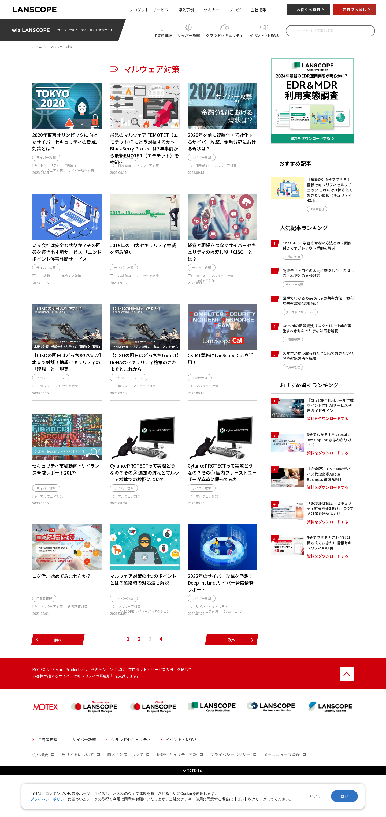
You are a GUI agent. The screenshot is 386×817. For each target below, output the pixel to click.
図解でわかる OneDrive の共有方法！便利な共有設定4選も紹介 (318, 300)
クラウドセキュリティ (224, 34)
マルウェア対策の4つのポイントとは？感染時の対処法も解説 (143, 614)
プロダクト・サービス (149, 9)
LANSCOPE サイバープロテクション (144, 648)
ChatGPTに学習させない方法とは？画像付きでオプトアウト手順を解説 (317, 245)
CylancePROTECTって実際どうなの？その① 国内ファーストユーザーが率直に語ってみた (222, 504)
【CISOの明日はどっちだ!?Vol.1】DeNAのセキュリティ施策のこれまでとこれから (144, 391)
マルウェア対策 (51, 187)
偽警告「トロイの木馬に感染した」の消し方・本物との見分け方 (318, 273)
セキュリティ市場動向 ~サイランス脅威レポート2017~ (65, 501)
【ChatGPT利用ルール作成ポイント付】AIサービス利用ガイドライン (330, 405)
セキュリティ (49, 182)
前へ (58, 682)
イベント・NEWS (264, 34)
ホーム (37, 46)
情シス (200, 300)
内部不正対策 (205, 304)
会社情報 (258, 9)
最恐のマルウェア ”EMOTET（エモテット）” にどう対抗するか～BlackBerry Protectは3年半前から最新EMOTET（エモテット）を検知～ (144, 148)
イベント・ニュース (50, 409)
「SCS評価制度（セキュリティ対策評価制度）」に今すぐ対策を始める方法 (330, 508)
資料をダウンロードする (327, 418)
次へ (231, 682)
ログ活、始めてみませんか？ (61, 610)
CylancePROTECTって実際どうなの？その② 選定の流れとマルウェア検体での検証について (144, 504)
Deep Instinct (233, 648)
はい (344, 796)
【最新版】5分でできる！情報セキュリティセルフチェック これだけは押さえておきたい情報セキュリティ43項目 (329, 190)
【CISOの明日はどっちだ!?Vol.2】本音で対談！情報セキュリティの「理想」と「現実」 (66, 391)
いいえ (315, 796)
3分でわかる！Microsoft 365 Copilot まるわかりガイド (329, 439)
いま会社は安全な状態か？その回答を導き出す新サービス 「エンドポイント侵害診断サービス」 (67, 273)
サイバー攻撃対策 (81, 187)
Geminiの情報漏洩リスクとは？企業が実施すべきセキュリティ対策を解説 (317, 328)
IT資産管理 (162, 34)
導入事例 (186, 9)
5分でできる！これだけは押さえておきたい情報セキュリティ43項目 (329, 543)
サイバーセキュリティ (212, 644)
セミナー (212, 9)
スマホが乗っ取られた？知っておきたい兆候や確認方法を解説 (318, 356)
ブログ (235, 9)
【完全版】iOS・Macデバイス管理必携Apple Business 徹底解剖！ (329, 474)
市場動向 (71, 182)
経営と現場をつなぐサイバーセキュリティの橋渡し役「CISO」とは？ (222, 273)
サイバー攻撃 (188, 34)
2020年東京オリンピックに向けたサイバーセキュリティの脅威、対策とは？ (66, 141)
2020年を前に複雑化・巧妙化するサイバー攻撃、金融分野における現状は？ (222, 141)
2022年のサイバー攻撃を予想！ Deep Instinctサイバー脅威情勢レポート (221, 617)
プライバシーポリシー (49, 799)
